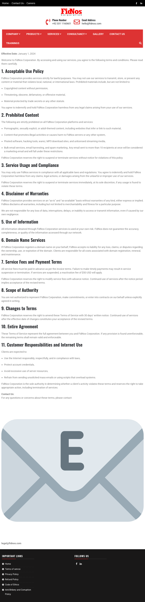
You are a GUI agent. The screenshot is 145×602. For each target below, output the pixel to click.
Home (5, 3)
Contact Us (18, 3)
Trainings (12, 43)
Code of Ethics (12, 584)
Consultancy (76, 34)
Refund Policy (11, 579)
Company (12, 34)
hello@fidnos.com (91, 23)
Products (33, 34)
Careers (31, 3)
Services (53, 34)
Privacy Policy (12, 574)
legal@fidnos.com (11, 543)
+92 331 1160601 (61, 23)
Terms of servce (12, 569)
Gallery (98, 34)
